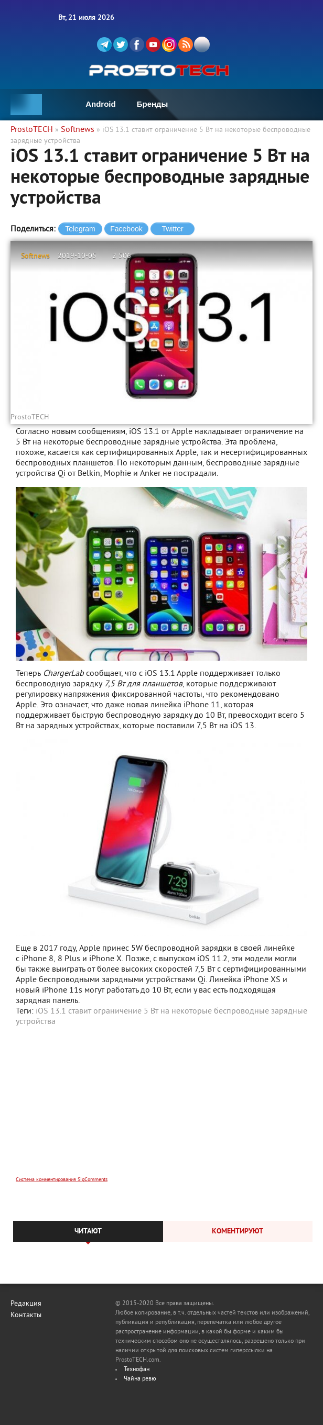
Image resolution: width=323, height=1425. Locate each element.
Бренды (152, 103)
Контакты (25, 1315)
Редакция (25, 1303)
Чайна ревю (140, 1379)
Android (100, 103)
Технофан (136, 1370)
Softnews (35, 256)
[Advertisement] (161, 1108)
